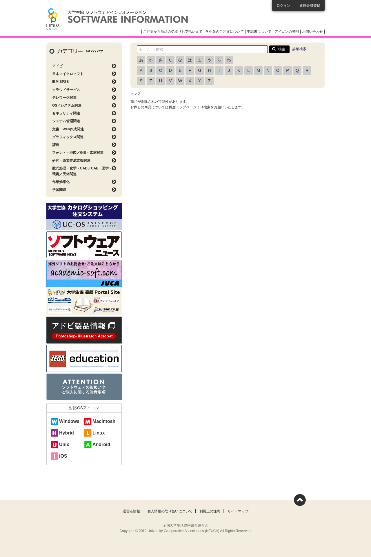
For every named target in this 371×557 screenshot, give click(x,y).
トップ (135, 93)
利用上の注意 (209, 511)
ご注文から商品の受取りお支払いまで (172, 32)
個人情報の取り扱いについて (169, 511)
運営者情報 (131, 511)
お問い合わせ (312, 32)
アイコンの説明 (286, 32)
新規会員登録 (309, 5)
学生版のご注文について (224, 32)
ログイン (283, 5)
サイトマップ (238, 511)
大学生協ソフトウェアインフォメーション (117, 19)
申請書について (259, 32)
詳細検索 (299, 49)
